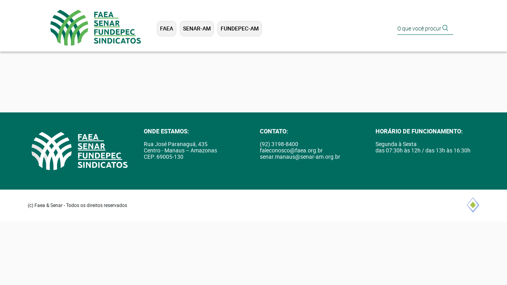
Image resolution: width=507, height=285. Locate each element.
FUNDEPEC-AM (240, 28)
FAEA (166, 28)
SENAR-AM (197, 28)
